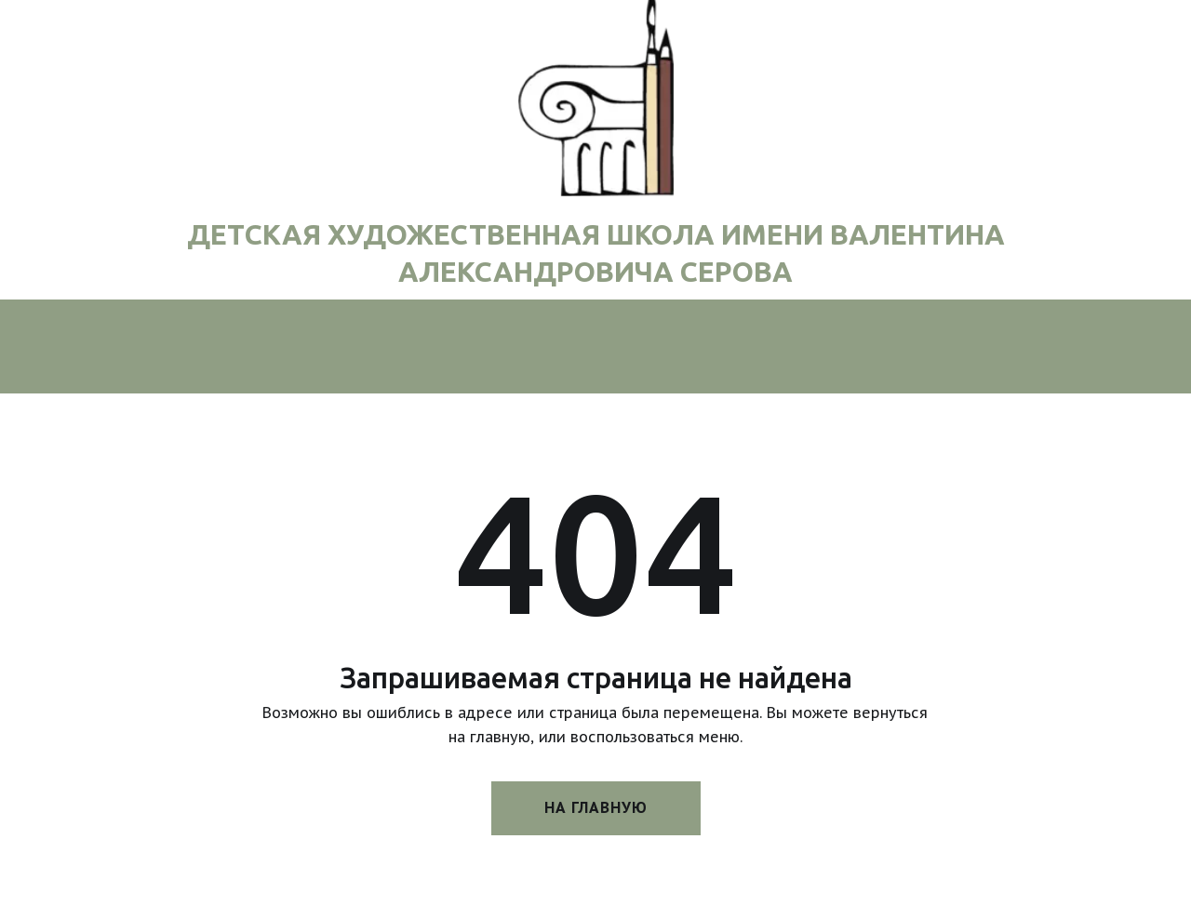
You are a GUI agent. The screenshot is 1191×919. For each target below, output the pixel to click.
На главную (596, 807)
